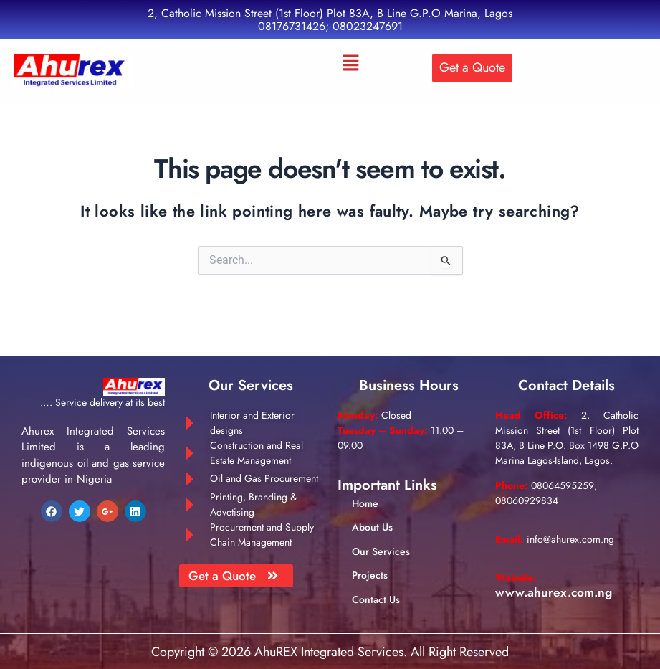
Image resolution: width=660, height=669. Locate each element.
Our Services (381, 551)
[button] (351, 64)
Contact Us (376, 599)
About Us (372, 527)
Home (365, 503)
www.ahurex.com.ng (555, 591)
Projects (370, 575)
